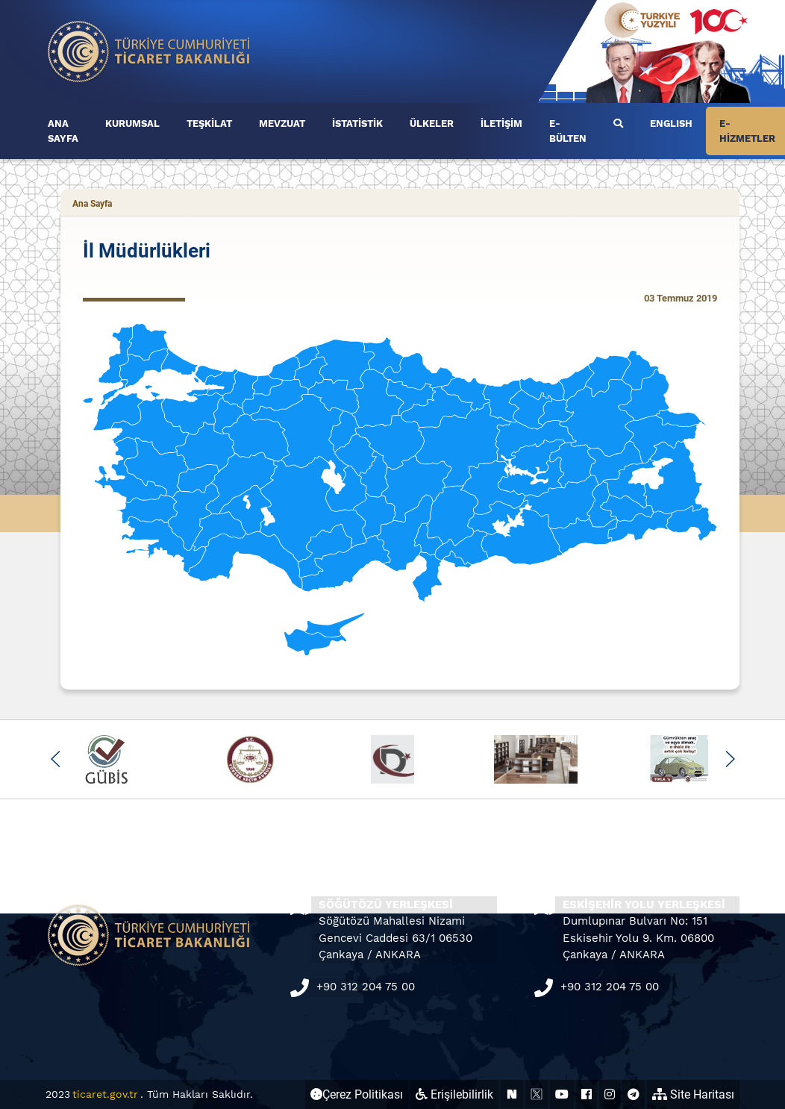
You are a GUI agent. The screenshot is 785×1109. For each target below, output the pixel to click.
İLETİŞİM (501, 123)
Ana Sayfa (92, 204)
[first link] (618, 124)
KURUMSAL (132, 123)
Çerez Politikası (356, 1094)
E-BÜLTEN (568, 131)
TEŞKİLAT (209, 123)
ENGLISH (671, 123)
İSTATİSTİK (357, 123)
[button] (56, 759)
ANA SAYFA (63, 131)
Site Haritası (693, 1094)
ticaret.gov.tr (105, 1094)
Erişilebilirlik (454, 1094)
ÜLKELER (432, 123)
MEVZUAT (282, 123)
